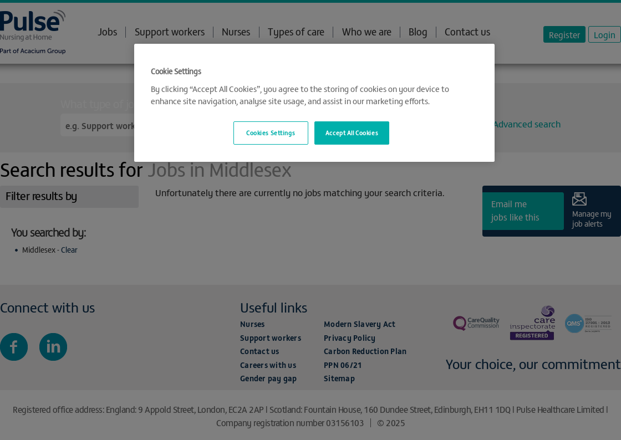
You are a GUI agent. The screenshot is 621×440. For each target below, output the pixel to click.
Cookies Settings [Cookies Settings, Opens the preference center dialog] (270, 132)
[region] (314, 103)
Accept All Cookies (351, 132)
